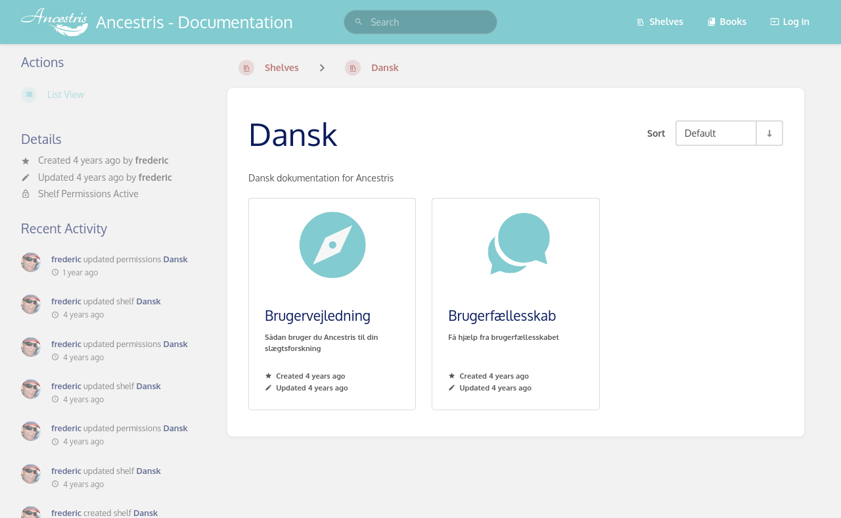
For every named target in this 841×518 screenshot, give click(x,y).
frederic (152, 160)
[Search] (358, 22)
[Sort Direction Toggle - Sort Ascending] (769, 133)
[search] (420, 22)
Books (727, 21)
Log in (789, 21)
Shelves (659, 21)
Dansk (175, 259)
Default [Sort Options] (700, 133)
